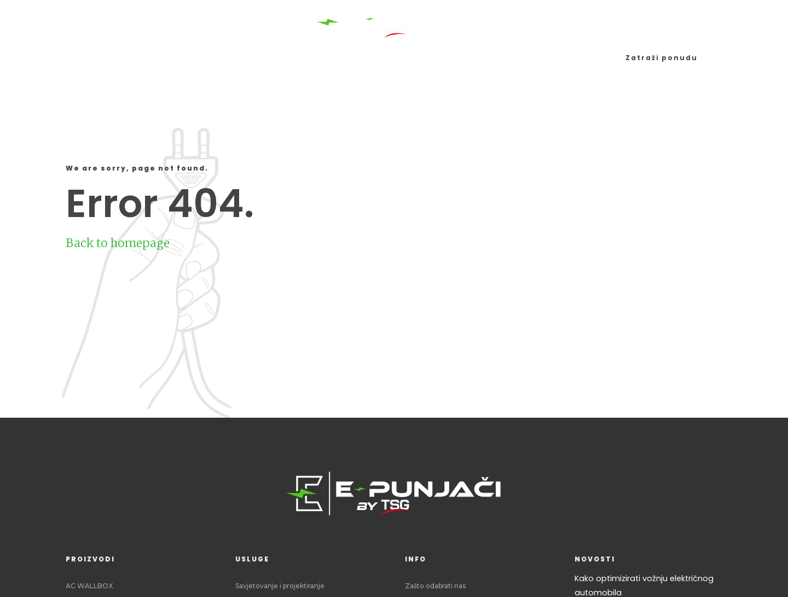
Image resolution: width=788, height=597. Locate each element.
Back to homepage (118, 243)
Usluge (220, 57)
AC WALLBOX (89, 586)
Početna (93, 57)
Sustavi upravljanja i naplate (333, 57)
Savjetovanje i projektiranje (280, 586)
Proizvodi (159, 57)
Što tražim (457, 57)
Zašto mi (569, 57)
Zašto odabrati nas (435, 586)
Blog (516, 57)
